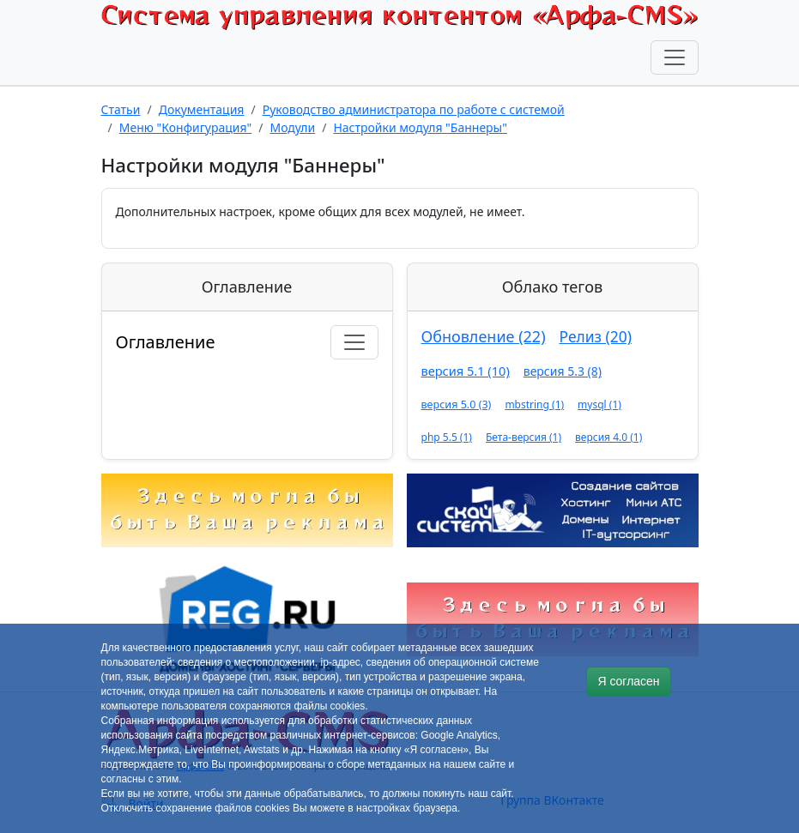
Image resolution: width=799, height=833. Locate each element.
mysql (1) (599, 404)
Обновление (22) (483, 336)
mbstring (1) (534, 404)
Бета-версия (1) (523, 437)
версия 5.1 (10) (465, 370)
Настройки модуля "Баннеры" (420, 127)
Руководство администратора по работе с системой (414, 109)
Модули (292, 127)
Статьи (121, 109)
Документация (202, 109)
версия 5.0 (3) (456, 404)
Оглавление (165, 341)
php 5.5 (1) (446, 437)
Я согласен (628, 681)
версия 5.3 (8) (563, 371)
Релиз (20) (596, 336)
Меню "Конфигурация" (185, 127)
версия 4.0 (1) (608, 437)
